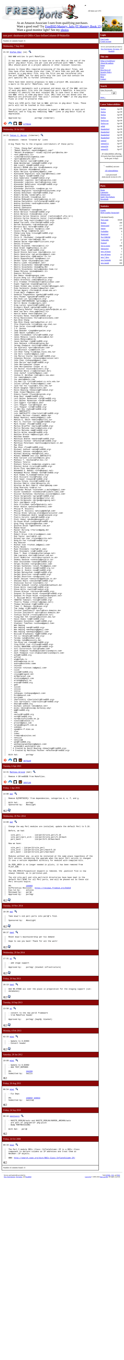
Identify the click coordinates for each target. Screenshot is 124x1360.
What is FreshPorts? (107, 61)
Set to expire (105, 246)
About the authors (106, 63)
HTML (108, 1355)
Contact (103, 79)
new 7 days (105, 257)
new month (105, 263)
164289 (29, 1244)
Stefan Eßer (16, 52)
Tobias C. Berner (18, 149)
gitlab (103, 126)
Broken (103, 223)
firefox (103, 109)
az (11, 1124)
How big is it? (105, 70)
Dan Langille (104, 1356)
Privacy (103, 74)
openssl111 (105, 144)
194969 (29, 1047)
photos (65, 30)
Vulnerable (105, 240)
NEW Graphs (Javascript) (109, 213)
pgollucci (15, 1291)
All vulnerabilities (111, 171)
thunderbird (105, 129)
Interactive (105, 249)
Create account (105, 41)
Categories (104, 192)
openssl (103, 141)
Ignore (103, 228)
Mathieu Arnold (17, 918)
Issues (102, 65)
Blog (102, 77)
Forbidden (104, 231)
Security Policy (106, 72)
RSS (118, 1355)
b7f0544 (27, 137)
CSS (112, 1355)
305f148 (27, 929)
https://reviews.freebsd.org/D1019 (53, 1049)
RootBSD (111, 51)
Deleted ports (105, 195)
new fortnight (106, 260)
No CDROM (105, 237)
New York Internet (106, 49)
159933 (37, 1272)
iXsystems (116, 49)
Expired (104, 243)
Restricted (104, 234)
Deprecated (105, 226)
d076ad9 (27, 906)
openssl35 (104, 149)
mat (11, 940)
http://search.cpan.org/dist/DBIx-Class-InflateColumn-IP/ (44, 1337)
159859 (29, 1272)
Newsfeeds (104, 199)
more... (102, 97)
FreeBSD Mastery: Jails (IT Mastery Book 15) (73, 26)
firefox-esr (105, 120)
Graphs (103, 210)
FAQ (102, 68)
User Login (104, 39)
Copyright (88, 1356)
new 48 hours (106, 254)
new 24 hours (106, 251)
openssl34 (104, 146)
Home (102, 190)
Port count (104, 220)
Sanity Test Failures (107, 197)
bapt (12, 1097)
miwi (12, 1206)
